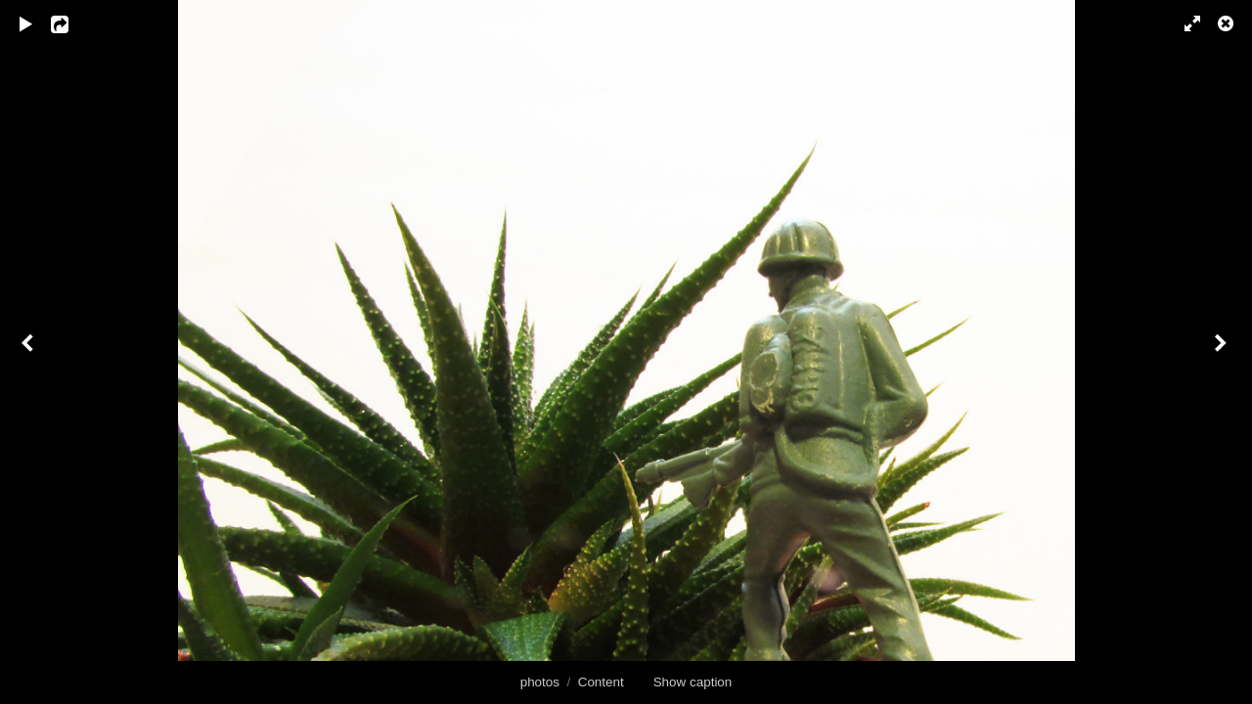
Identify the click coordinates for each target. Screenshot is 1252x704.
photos (539, 682)
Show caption (693, 682)
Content (601, 682)
